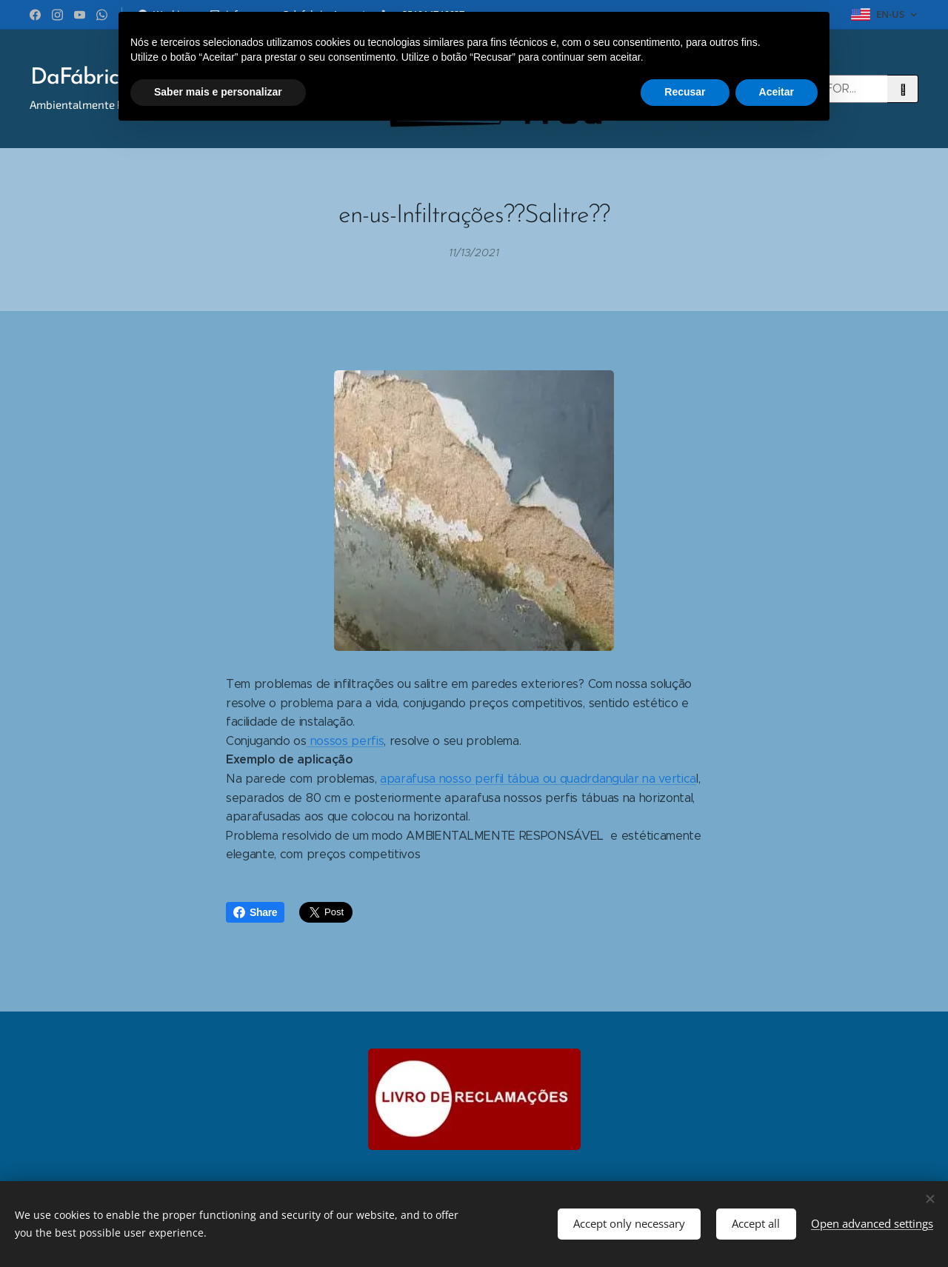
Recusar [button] (684, 92)
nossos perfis (345, 740)
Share (255, 912)
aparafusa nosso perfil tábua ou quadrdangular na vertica (538, 778)
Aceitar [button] (776, 92)
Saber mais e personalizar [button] (218, 92)
